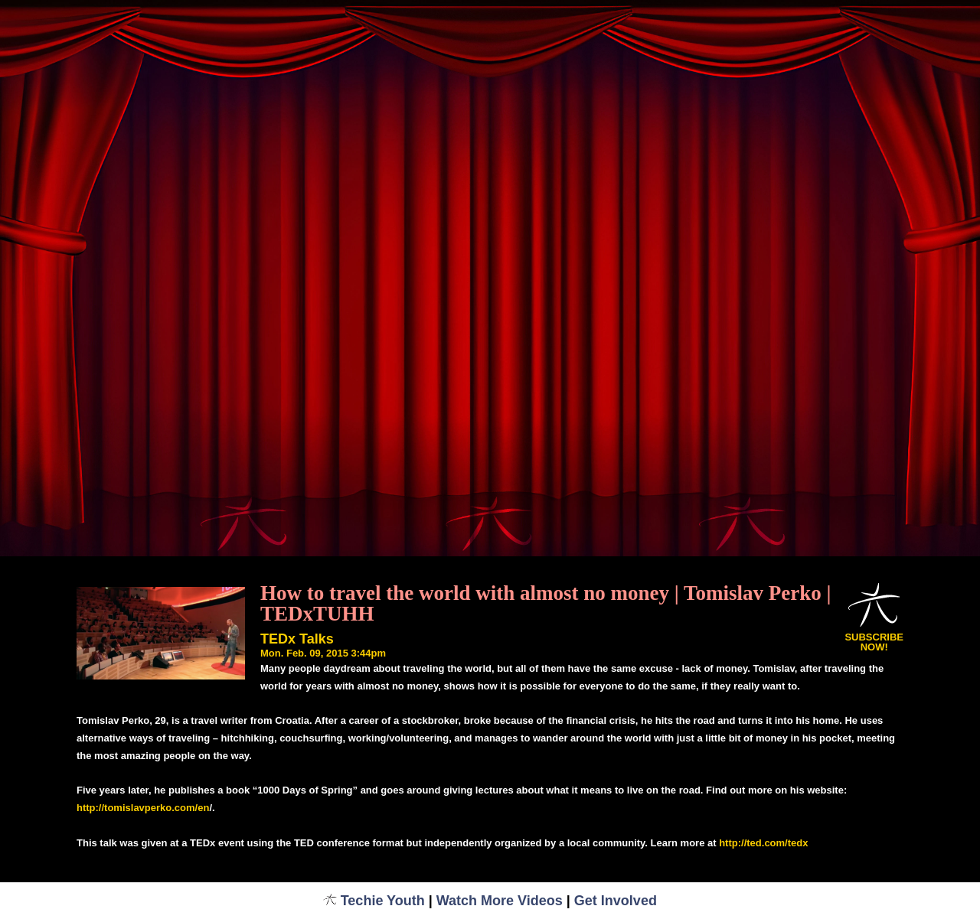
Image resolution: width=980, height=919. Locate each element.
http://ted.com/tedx (763, 843)
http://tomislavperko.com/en (143, 807)
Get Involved (615, 900)
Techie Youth (374, 900)
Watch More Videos (499, 900)
